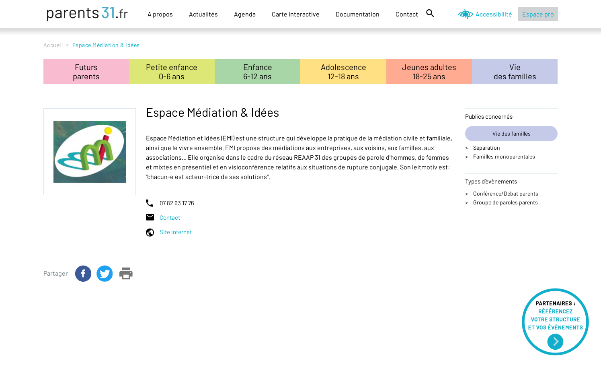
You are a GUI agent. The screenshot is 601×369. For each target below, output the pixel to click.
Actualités (203, 14)
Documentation (357, 14)
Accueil (53, 44)
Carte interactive (296, 14)
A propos (160, 14)
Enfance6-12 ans (257, 71)
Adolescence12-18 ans (343, 71)
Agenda (245, 14)
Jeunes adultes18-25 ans (429, 71)
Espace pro (538, 14)
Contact (407, 14)
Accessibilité (494, 14)
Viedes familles (515, 71)
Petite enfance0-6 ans (171, 71)
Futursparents (86, 71)
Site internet (176, 231)
